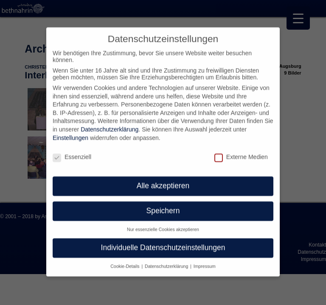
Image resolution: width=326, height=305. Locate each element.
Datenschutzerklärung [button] (167, 260)
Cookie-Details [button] (125, 260)
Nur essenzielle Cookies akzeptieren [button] (163, 224)
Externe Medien (241, 151)
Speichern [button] (163, 205)
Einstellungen (70, 132)
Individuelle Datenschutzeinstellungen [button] (163, 242)
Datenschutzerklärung (109, 124)
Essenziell (72, 151)
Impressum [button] (205, 260)
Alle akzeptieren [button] (163, 180)
